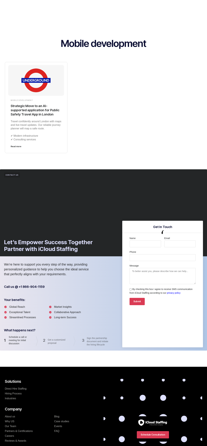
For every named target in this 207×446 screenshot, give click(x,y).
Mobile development (22, 100)
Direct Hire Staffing (16, 388)
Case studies (61, 421)
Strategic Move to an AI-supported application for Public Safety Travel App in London (35, 110)
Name (133, 238)
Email (167, 238)
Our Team (10, 426)
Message (134, 265)
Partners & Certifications (19, 431)
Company (82, 5)
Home (51, 5)
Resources (139, 5)
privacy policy (173, 293)
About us (10, 416)
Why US (9, 421)
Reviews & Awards (15, 440)
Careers (9, 436)
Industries (99, 5)
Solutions (65, 5)
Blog (56, 416)
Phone (133, 252)
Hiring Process (119, 5)
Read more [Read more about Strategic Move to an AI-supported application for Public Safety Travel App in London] (16, 146)
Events (58, 426)
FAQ (56, 431)
